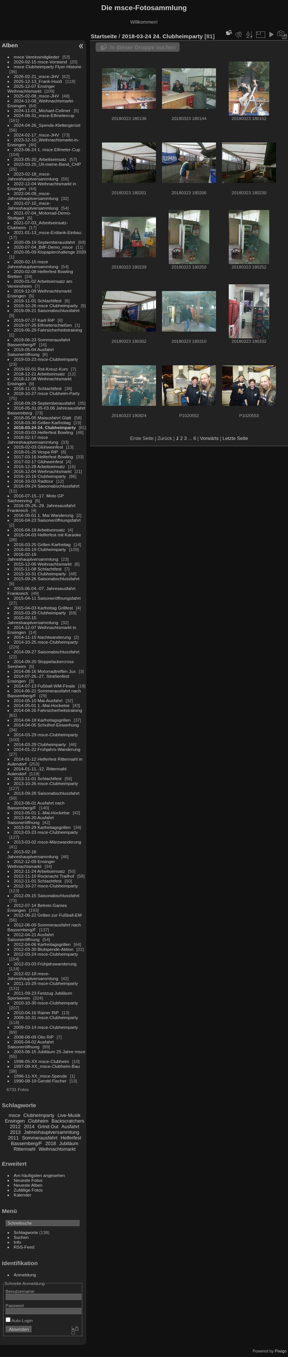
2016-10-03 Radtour (33, 481)
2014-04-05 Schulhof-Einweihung (46, 724)
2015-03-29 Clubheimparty (40, 612)
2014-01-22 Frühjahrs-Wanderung (47, 749)
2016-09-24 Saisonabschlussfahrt (47, 485)
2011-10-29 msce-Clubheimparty (46, 983)
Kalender (23, 1194)
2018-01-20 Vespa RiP (36, 451)
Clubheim (38, 1121)
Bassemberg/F (26, 1143)
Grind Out (48, 1126)
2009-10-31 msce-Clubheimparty (46, 1017)
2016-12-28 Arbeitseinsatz (39, 466)
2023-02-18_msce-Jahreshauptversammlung (33, 176)
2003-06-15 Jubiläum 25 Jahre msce (50, 1051)
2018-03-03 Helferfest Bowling (43, 432)
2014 (29, 1126)
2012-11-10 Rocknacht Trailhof (44, 876)
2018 (50, 1143)
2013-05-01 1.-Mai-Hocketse (42, 812)
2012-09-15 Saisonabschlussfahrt (47, 895)
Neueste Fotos (28, 1180)
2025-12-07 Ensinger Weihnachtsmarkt (31, 88)
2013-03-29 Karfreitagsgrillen (42, 827)
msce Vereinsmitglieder (37, 56)
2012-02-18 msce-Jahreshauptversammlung (33, 976)
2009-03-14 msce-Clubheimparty (46, 1027)
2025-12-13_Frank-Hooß (38, 81)
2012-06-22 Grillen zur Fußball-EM (48, 915)
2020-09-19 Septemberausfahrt (44, 242)
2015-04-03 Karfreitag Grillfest (43, 607)
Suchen (21, 1237)
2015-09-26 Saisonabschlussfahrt (47, 578)
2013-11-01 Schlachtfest (38, 778)
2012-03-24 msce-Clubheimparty (46, 954)
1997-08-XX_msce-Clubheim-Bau (47, 1066)
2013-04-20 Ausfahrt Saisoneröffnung (31, 820)
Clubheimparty (38, 1115)
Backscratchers (67, 1121)
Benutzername (20, 1291)
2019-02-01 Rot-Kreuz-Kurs (41, 368)
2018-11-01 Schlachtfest (38, 388)
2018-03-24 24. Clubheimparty (45, 427)
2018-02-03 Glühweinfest (38, 446)
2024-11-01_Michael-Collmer (42, 110)
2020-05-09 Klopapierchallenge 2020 (50, 251)
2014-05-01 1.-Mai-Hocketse (42, 705)
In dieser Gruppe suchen (143, 47)
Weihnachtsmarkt (57, 1149)
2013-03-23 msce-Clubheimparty (46, 832)
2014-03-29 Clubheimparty (40, 744)
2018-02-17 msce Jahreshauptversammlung (33, 439)
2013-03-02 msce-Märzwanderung (47, 841)
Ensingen (15, 1121)
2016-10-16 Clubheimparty (40, 476)
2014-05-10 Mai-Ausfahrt (38, 700)
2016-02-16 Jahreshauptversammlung (33, 556)
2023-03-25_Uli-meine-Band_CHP (47, 164)
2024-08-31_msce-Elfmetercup (44, 115)
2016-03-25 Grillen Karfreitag (42, 544)
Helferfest (71, 1138)
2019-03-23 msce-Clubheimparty (46, 359)
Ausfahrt (71, 1126)
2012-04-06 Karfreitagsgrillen (42, 944)
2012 (15, 1126)
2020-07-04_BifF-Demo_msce (43, 247)
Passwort (15, 1305)
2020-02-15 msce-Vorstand (40, 61)
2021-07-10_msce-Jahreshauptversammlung (33, 205)
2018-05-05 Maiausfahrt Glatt (42, 417)
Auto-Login (19, 1320)
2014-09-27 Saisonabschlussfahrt (47, 651)
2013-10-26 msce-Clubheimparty (46, 783)
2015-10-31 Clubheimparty (40, 573)
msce (14, 1115)
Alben (10, 45)
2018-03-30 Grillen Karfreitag (42, 422)
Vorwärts (209, 438)
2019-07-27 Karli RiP (34, 320)
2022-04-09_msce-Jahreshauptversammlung (33, 196)
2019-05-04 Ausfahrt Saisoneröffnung (31, 352)
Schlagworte (26, 1232)
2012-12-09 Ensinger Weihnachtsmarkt (31, 864)
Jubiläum (68, 1143)
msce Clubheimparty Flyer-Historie (47, 66)
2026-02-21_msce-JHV (36, 76)
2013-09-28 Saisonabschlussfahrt (47, 793)
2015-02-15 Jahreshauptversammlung (33, 620)
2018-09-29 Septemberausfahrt (44, 403)
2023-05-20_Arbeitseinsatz (40, 159)
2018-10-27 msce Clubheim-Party (47, 393)
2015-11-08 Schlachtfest (38, 568)
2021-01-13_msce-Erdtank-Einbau (47, 232)
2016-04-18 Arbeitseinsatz (39, 529)
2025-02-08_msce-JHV (36, 95)
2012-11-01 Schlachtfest (38, 880)
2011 (13, 1138)
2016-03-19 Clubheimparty (40, 549)
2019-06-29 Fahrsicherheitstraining (48, 329)
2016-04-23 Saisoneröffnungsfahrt (47, 520)
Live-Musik (68, 1115)
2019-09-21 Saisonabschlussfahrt (47, 310)
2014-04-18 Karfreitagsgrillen (42, 720)
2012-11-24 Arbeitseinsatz (39, 871)
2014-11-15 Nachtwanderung (42, 637)
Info (17, 1242)
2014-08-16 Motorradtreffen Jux (45, 671)
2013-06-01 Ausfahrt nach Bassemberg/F (36, 805)
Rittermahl (24, 1149)
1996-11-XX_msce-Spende (40, 1075)
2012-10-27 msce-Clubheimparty (46, 885)
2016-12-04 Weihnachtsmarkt (43, 471)
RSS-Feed (24, 1246)
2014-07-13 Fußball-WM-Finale (44, 685)
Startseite (104, 36)
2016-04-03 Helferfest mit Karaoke (47, 534)
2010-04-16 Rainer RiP (36, 1012)
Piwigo (280, 1351)
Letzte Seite (235, 438)
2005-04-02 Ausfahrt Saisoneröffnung (31, 1044)
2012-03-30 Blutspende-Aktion (44, 949)
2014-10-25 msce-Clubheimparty (46, 641)
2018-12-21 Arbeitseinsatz (39, 373)
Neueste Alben (28, 1185)
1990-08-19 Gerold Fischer (40, 1080)
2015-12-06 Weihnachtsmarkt (43, 563)
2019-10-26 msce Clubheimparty (46, 305)
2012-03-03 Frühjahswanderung (45, 963)
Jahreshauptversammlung (51, 1132)
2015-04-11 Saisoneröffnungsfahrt (47, 598)
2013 (15, 1132)
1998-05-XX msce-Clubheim (41, 1061)
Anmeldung (25, 1274)
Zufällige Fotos (28, 1189)
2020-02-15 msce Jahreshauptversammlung (33, 264)
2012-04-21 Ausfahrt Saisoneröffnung (31, 937)
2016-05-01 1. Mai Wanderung (44, 515)
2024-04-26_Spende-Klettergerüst (47, 125)
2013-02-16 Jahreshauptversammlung (33, 854)
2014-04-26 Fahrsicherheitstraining (48, 710)
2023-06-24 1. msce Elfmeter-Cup (47, 149)
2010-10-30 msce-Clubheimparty (46, 1002)
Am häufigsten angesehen (39, 1175)
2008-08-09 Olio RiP (34, 1036)
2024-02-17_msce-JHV (36, 134)
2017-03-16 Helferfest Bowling (43, 456)
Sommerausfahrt (39, 1138)
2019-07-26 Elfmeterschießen (43, 325)
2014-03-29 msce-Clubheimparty (46, 734)
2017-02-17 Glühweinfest (38, 461)
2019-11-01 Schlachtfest (38, 300)
